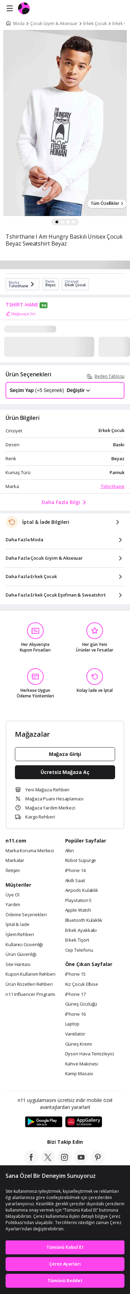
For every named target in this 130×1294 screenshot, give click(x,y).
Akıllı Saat (75, 881)
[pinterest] (98, 1162)
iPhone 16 (75, 1014)
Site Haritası (18, 964)
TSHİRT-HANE (22, 305)
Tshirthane (113, 486)
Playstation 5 (78, 900)
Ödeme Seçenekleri (26, 915)
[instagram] (64, 1162)
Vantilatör (75, 1034)
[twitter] (48, 1162)
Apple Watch (78, 910)
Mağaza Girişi (65, 754)
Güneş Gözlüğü (81, 1004)
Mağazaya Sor (21, 314)
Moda (19, 23)
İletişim (13, 870)
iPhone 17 (75, 994)
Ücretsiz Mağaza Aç (65, 772)
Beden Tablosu (105, 376)
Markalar (15, 860)
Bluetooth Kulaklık (83, 920)
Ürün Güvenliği (21, 954)
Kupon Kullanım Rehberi (30, 974)
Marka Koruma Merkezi (30, 851)
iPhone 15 (75, 974)
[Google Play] (43, 1122)
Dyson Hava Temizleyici (89, 1054)
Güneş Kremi (78, 1044)
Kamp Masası (79, 1074)
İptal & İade (17, 924)
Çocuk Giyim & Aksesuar (54, 23)
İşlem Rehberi (20, 934)
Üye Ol (12, 895)
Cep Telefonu (79, 950)
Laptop (72, 1024)
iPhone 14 (75, 870)
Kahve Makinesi (81, 1064)
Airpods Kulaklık (81, 890)
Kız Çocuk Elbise (81, 984)
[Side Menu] (10, 8)
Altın (69, 851)
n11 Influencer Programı (30, 994)
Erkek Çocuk (95, 23)
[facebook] (31, 1162)
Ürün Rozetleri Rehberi (29, 984)
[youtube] (81, 1162)
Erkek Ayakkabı (81, 930)
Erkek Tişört (77, 940)
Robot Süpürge (80, 860)
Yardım (13, 905)
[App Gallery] (83, 1122)
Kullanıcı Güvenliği (24, 945)
